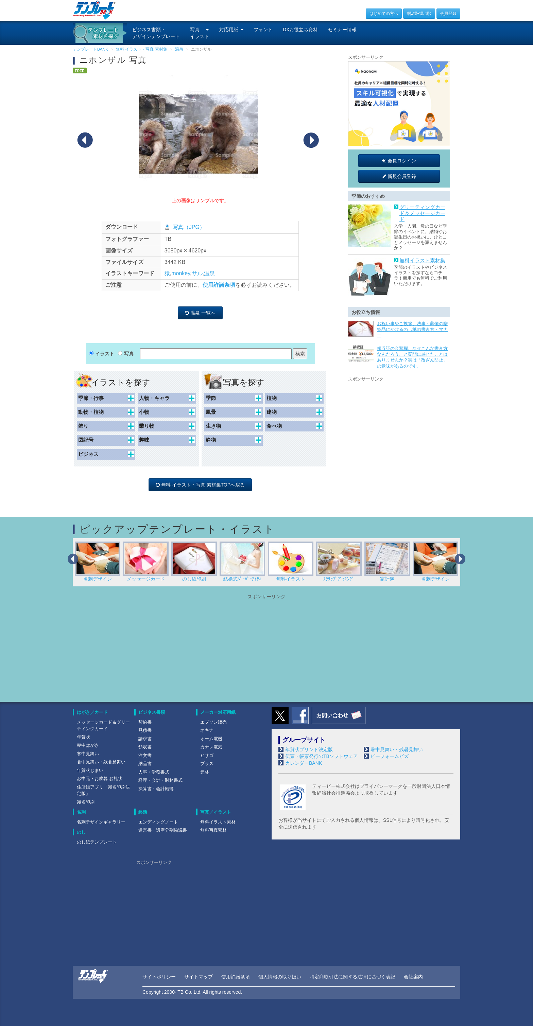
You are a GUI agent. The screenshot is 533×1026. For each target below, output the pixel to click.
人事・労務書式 (153, 772)
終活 (142, 812)
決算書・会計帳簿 (156, 788)
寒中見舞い (88, 753)
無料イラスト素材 (218, 822)
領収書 (145, 746)
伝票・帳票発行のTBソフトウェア (321, 756)
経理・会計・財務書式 (160, 780)
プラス (206, 763)
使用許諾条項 (219, 285)
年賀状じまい (90, 770)
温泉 (209, 273)
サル (197, 273)
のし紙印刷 (194, 562)
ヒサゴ (206, 755)
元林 (204, 772)
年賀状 (83, 737)
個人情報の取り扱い (279, 976)
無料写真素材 (213, 830)
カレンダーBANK (303, 763)
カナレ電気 (211, 746)
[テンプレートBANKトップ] (94, 10)
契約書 (145, 722)
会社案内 (413, 976)
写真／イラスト (215, 812)
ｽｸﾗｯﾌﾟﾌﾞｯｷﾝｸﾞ (339, 562)
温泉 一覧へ (200, 313)
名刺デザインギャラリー (101, 822)
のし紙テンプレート (97, 842)
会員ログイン (399, 160)
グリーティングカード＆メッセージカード (422, 213)
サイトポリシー (159, 976)
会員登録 (448, 13)
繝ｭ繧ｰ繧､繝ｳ (419, 13)
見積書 (145, 730)
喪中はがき (88, 745)
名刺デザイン (97, 562)
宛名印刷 (85, 801)
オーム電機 (211, 738)
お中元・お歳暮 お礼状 (99, 778)
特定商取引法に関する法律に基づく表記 (352, 976)
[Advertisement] (399, 425)
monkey (180, 273)
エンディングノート (158, 822)
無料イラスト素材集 (422, 260)
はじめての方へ (383, 13)
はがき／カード (92, 712)
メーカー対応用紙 (218, 712)
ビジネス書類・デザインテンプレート (156, 33)
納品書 (145, 763)
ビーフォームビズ (390, 756)
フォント (263, 29)
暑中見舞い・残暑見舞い (101, 761)
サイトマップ (198, 976)
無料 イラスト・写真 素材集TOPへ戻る (200, 485)
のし (81, 832)
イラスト (104, 353)
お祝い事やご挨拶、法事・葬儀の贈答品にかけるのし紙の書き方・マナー (412, 329)
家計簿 (387, 562)
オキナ (206, 730)
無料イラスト (290, 562)
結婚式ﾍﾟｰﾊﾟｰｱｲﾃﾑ (242, 562)
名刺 (81, 812)
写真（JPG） (189, 227)
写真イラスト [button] (199, 33)
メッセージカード (146, 562)
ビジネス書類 (151, 712)
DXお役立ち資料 (300, 29)
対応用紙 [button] (231, 29)
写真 (129, 353)
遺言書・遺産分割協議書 (162, 830)
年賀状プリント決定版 (309, 749)
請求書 (145, 738)
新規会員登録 (399, 176)
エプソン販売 (213, 722)
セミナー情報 (342, 29)
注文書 (145, 755)
